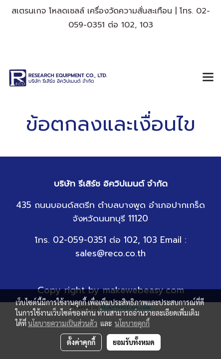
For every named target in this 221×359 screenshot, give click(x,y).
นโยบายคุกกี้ (132, 323)
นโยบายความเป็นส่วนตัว (62, 323)
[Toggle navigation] (208, 78)
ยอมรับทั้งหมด (134, 342)
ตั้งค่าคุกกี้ (81, 342)
